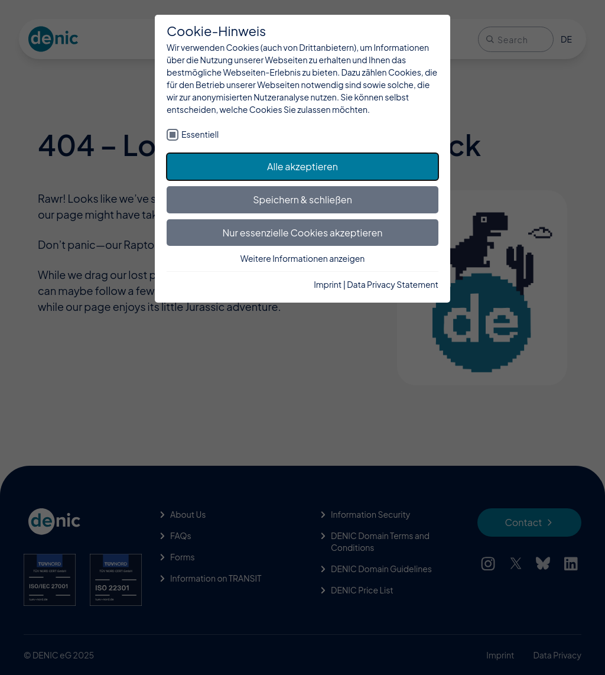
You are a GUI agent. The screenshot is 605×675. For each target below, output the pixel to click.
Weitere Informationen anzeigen (302, 258)
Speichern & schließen (302, 199)
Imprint (327, 284)
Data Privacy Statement (392, 284)
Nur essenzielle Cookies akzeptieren (303, 232)
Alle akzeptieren (302, 166)
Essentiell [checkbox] (200, 134)
